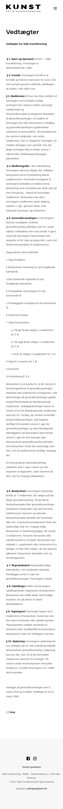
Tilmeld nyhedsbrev (31, 767)
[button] (55, 8)
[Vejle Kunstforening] (23, 8)
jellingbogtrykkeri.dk (37, 788)
